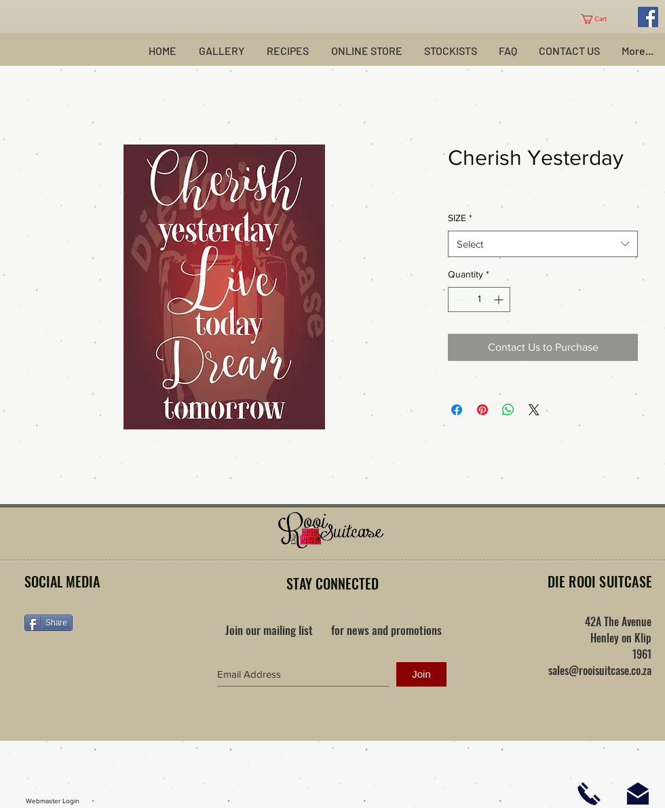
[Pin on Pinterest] (482, 410)
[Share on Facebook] (457, 410)
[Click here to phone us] (589, 793)
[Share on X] (534, 410)
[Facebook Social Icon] (648, 17)
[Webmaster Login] (52, 801)
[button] (599, 19)
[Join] (421, 674)
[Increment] (499, 299)
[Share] (48, 623)
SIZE (460, 217)
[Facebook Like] (109, 666)
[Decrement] (458, 299)
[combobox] (543, 244)
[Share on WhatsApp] (508, 410)
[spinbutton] (479, 299)
